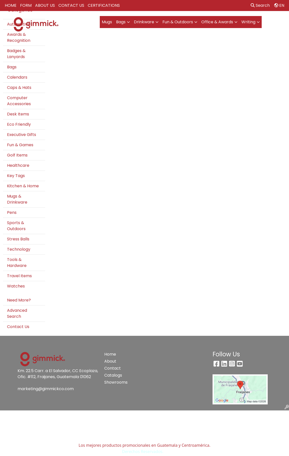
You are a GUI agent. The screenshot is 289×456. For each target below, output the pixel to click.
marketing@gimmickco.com (46, 389)
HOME (11, 5)
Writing (248, 22)
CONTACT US (71, 5)
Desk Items (18, 114)
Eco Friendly (19, 124)
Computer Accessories (19, 101)
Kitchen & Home (23, 186)
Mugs (107, 22)
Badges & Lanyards (16, 54)
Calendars (17, 77)
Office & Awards (217, 22)
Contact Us (18, 327)
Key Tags (16, 176)
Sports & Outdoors (16, 226)
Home (110, 354)
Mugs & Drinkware (17, 199)
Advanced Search (17, 313)
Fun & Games (20, 145)
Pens (12, 212)
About (110, 361)
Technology (18, 249)
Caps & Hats (19, 87)
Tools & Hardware (17, 262)
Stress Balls (18, 239)
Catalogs (113, 375)
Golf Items (17, 155)
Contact (112, 368)
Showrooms (114, 382)
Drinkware (144, 22)
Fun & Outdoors (177, 22)
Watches (16, 286)
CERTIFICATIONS (104, 5)
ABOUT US (45, 5)
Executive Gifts (21, 134)
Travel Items (19, 276)
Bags (121, 22)
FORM (26, 5)
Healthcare (18, 165)
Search (260, 5)
